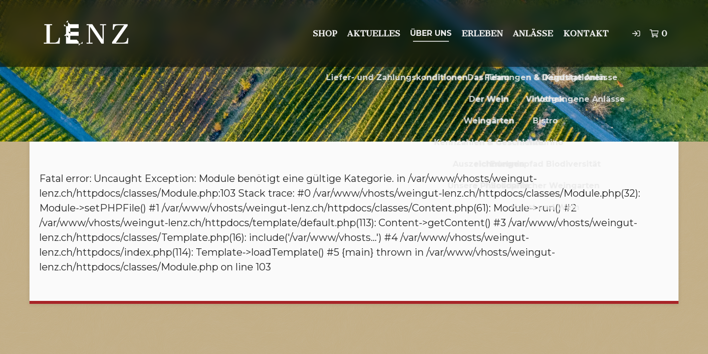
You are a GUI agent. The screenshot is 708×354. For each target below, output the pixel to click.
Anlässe (533, 33)
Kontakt (586, 33)
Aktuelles (373, 33)
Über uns (431, 33)
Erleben (482, 33)
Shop (325, 33)
